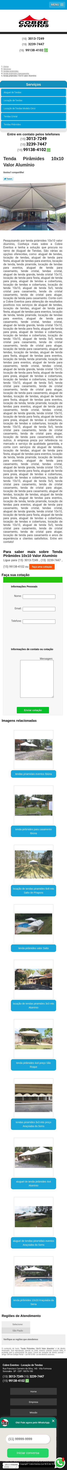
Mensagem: (37, 677)
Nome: (34, 597)
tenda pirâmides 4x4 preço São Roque (33, 1064)
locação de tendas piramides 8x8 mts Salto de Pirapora (33, 890)
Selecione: (18, 1324)
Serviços (33, 84)
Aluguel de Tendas (13, 92)
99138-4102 (34, 50)
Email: (35, 609)
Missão (33, 1412)
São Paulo (18, 1330)
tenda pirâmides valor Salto (33, 948)
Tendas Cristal (11, 116)
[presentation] (34, 636)
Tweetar (8, 178)
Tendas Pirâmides (13, 124)
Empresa (33, 1402)
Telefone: (33, 621)
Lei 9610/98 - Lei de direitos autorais (39, 1354)
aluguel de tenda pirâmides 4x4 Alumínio (33, 1183)
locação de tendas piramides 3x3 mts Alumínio (33, 1005)
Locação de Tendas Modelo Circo (20, 108)
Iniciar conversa (28, 1453)
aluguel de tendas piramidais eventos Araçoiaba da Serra (33, 1242)
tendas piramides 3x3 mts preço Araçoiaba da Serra (33, 1124)
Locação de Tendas (13, 100)
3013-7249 (36, 38)
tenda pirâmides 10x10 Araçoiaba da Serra (33, 1302)
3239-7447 (36, 44)
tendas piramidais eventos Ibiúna (33, 774)
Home (33, 1391)
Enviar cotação (33, 710)
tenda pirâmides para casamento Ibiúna (33, 831)
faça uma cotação (42, 566)
